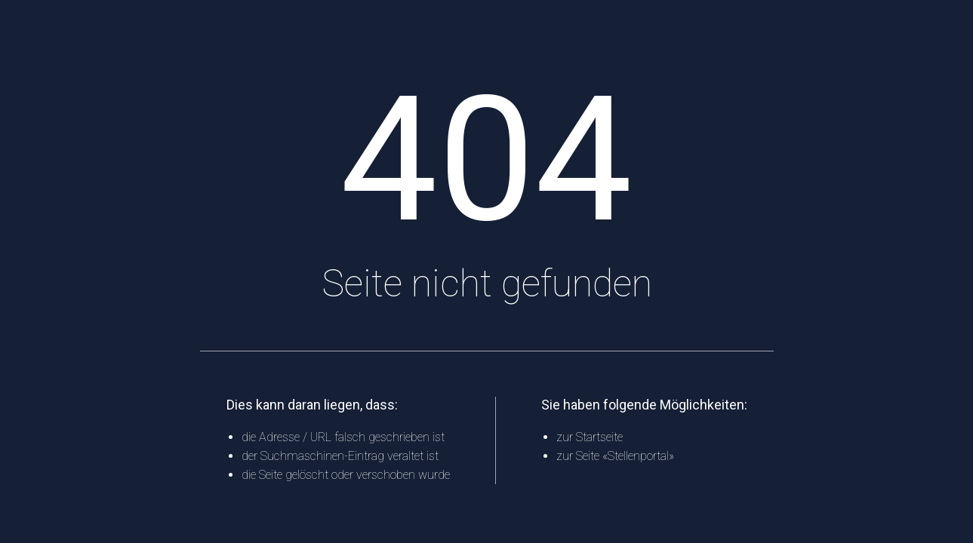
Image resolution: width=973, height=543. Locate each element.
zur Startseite (589, 437)
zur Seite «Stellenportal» (615, 456)
